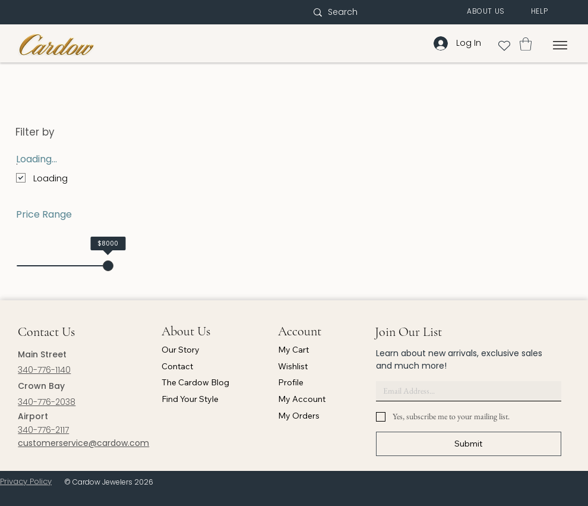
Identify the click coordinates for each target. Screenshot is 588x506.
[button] (486, 11)
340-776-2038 (46, 402)
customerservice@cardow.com (83, 443)
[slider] (108, 265)
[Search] (367, 12)
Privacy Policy (26, 481)
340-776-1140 (44, 370)
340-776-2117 (43, 430)
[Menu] (560, 44)
